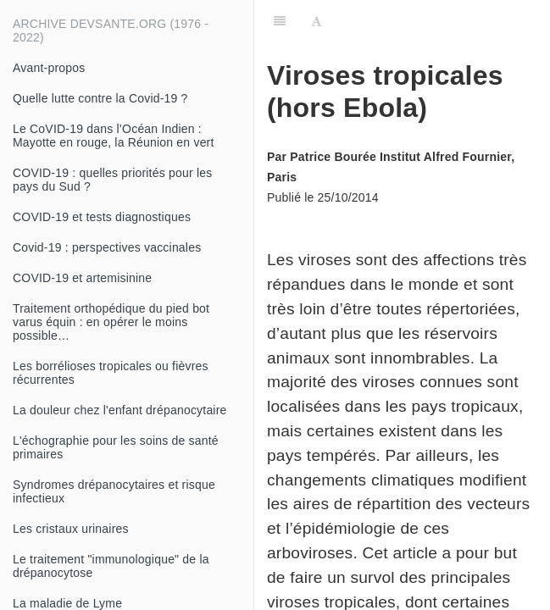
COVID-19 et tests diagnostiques (102, 217)
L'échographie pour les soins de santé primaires (116, 447)
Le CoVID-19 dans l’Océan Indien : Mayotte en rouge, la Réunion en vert (113, 135)
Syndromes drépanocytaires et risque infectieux (114, 491)
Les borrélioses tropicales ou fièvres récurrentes (110, 372)
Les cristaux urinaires (71, 528)
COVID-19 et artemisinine (82, 278)
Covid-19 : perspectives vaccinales (107, 247)
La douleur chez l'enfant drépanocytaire (120, 410)
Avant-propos (49, 68)
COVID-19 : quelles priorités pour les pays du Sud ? (112, 179)
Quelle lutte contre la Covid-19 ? (100, 98)
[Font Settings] (316, 21)
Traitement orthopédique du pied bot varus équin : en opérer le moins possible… (111, 322)
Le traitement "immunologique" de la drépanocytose (111, 566)
